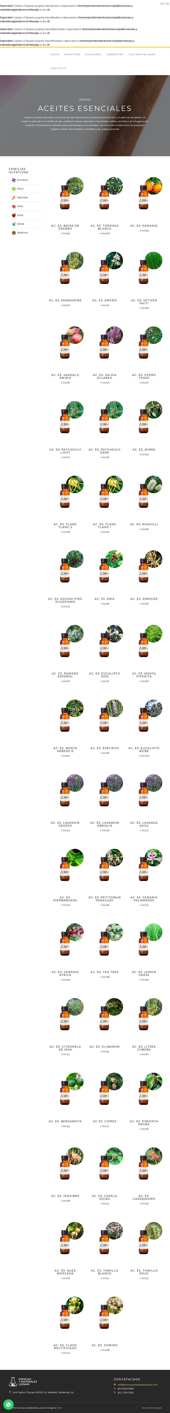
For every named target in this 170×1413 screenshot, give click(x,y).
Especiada (22, 197)
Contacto (58, 68)
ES (167, 3)
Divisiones (93, 54)
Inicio (54, 54)
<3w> (60, 1407)
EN (162, 3)
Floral (20, 206)
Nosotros (72, 54)
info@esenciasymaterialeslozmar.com (138, 1384)
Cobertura (115, 54)
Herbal (20, 223)
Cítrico (20, 188)
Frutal (20, 215)
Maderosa (22, 232)
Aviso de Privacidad (151, 1407)
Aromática (22, 179)
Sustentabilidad (142, 54)
